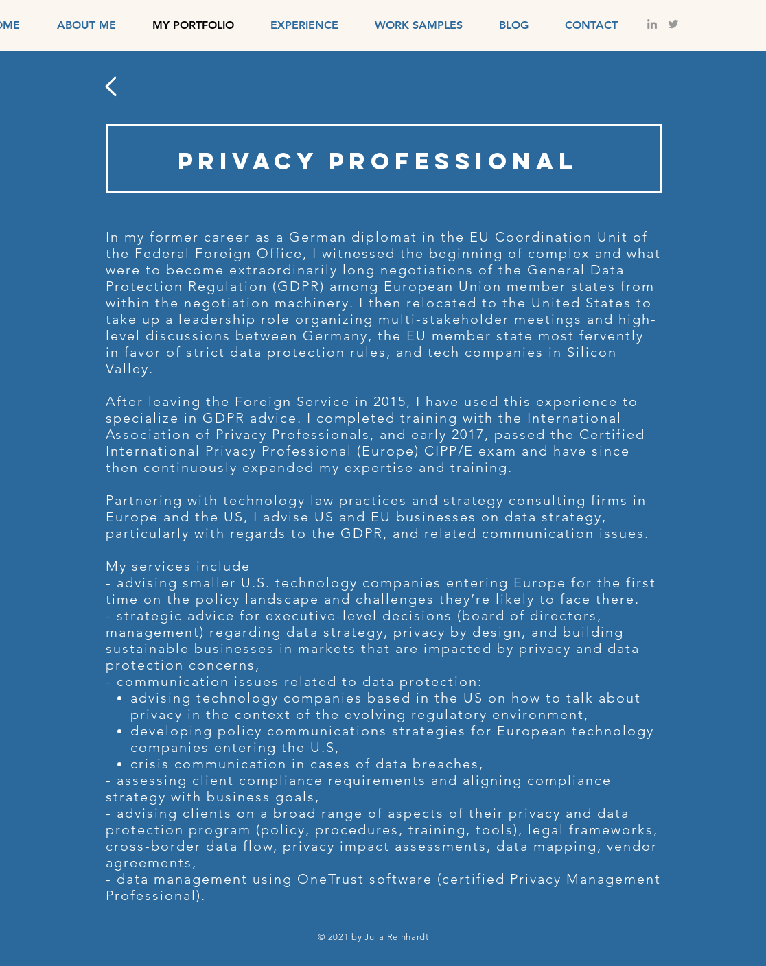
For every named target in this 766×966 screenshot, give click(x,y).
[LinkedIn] (652, 24)
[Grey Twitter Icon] (673, 24)
